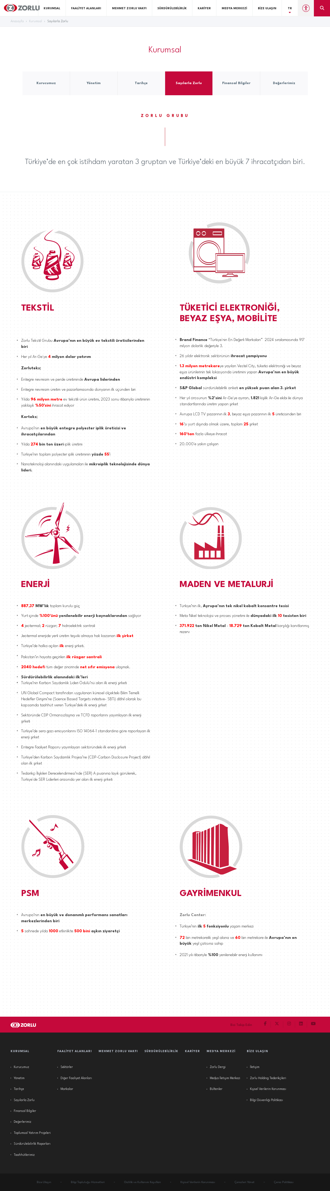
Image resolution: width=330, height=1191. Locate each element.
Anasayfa (17, 21)
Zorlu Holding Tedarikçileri (268, 1078)
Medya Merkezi (234, 8)
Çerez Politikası (284, 1182)
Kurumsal (52, 8)
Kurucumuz (21, 1067)
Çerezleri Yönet (244, 1182)
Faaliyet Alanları (86, 8)
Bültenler (216, 1089)
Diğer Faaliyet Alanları (76, 1078)
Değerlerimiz (22, 1122)
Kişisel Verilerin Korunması (268, 1089)
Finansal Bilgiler (25, 1111)
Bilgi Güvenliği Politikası (266, 1100)
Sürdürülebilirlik (172, 8)
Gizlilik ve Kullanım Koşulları (142, 1182)
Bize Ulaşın (267, 8)
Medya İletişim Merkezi (225, 1078)
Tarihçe (19, 1089)
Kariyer (204, 8)
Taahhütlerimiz (24, 1155)
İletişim (254, 1067)
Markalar (67, 1089)
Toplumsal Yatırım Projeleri (32, 1133)
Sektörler (67, 1067)
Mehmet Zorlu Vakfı (129, 8)
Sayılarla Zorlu (24, 1100)
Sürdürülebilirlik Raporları (32, 1143)
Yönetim (19, 1078)
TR (290, 10)
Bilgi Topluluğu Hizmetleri (88, 1182)
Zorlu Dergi (218, 1067)
